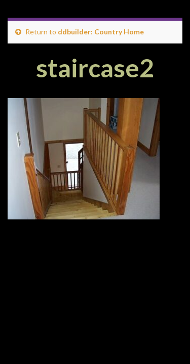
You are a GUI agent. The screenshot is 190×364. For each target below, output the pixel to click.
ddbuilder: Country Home (101, 31)
